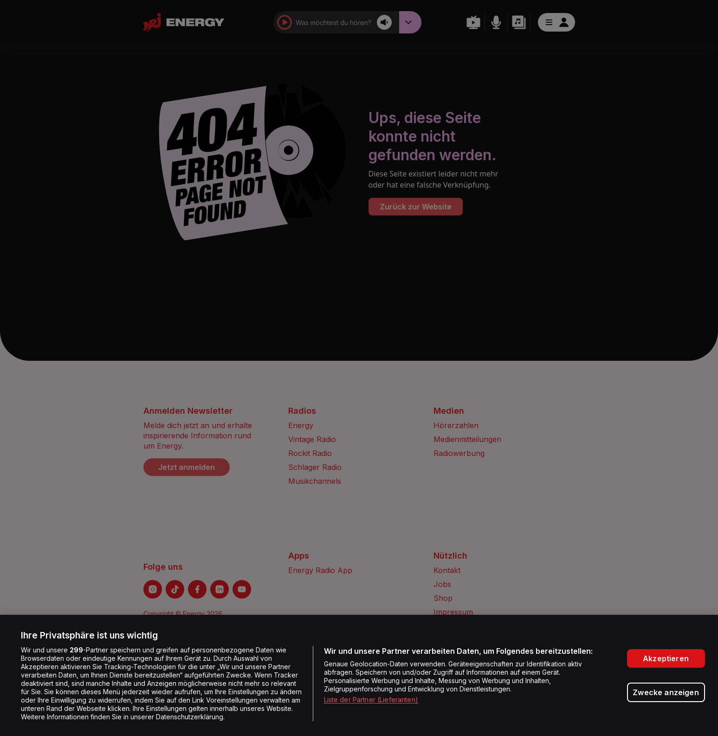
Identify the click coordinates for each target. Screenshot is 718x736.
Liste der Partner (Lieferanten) (371, 699)
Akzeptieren (666, 658)
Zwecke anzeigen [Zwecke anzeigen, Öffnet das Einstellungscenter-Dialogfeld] (666, 692)
